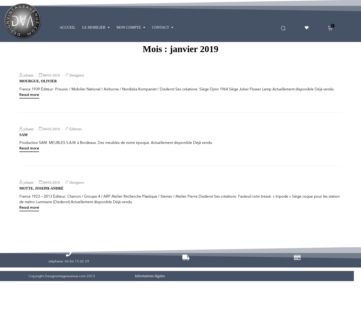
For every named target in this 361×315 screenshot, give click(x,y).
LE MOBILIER (96, 27)
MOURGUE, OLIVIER (38, 95)
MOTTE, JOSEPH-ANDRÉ (41, 202)
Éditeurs (75, 143)
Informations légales (150, 290)
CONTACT (162, 27)
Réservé (335, 290)
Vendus (300, 290)
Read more (29, 108)
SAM (23, 149)
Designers (76, 89)
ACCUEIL (68, 27)
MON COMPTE (130, 27)
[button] (96, 27)
